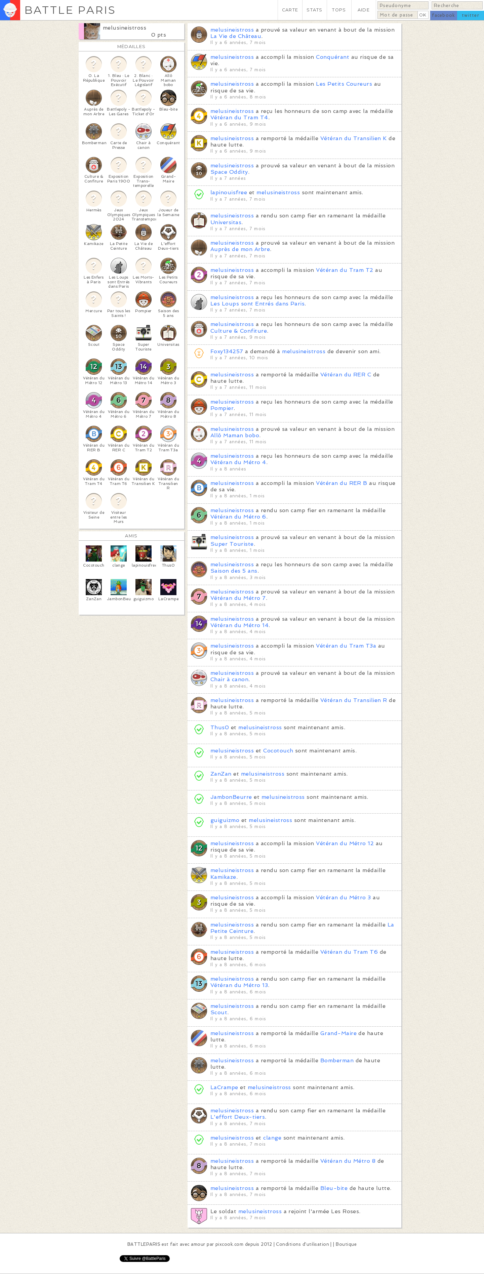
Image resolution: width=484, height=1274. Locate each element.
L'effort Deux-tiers (237, 1117)
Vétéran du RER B (341, 483)
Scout (218, 1012)
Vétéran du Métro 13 (239, 985)
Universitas (225, 222)
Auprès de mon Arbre (240, 249)
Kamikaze (223, 877)
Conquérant (332, 57)
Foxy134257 (226, 351)
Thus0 (219, 727)
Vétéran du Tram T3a (346, 646)
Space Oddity (229, 172)
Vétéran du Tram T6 (349, 952)
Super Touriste (232, 544)
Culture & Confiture (238, 331)
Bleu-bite (334, 1188)
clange (272, 1138)
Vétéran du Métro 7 (238, 598)
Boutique (346, 1244)
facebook (443, 15)
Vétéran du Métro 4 (238, 462)
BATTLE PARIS (70, 9)
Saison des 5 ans (233, 571)
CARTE (290, 9)
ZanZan (221, 774)
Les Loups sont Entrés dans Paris (257, 303)
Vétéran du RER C (345, 374)
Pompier (222, 408)
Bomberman (337, 1060)
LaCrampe (224, 1087)
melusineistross (124, 28)
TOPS (339, 9)
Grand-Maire (338, 1033)
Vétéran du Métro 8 (348, 1161)
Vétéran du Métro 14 (239, 625)
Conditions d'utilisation (302, 1244)
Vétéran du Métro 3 (343, 897)
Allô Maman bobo (234, 435)
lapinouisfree (228, 192)
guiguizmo (224, 820)
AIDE (364, 9)
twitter (470, 15)
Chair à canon (229, 679)
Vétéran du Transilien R (353, 700)
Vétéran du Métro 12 (345, 843)
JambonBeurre (232, 797)
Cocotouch (278, 750)
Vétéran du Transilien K (353, 138)
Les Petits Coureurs (344, 84)
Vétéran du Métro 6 (238, 516)
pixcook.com (229, 1244)
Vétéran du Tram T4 (239, 117)
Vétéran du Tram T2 (344, 270)
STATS (314, 9)
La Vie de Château (235, 36)
